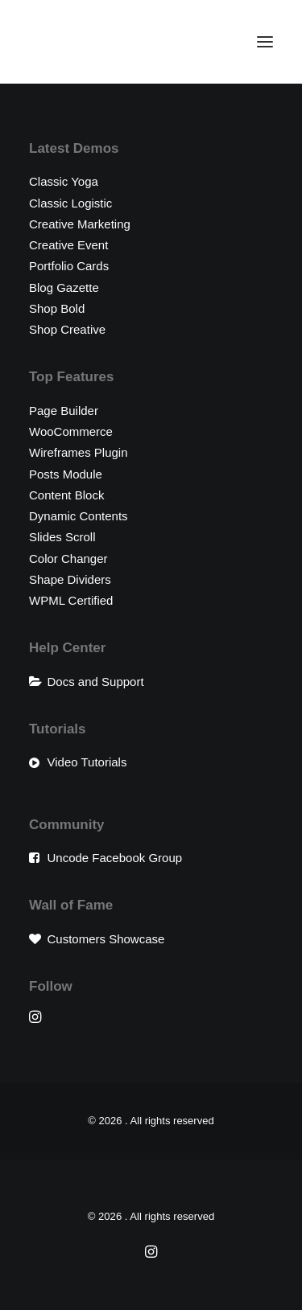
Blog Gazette (64, 287)
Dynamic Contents (78, 516)
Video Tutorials (87, 762)
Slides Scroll (62, 537)
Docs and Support (96, 681)
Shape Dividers (70, 579)
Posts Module (65, 474)
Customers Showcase (106, 939)
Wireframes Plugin (78, 452)
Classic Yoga (63, 181)
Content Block (66, 495)
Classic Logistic (70, 203)
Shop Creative (67, 329)
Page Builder (63, 410)
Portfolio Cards (69, 266)
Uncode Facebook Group (115, 857)
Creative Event (68, 245)
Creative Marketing (79, 224)
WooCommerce (71, 431)
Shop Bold (57, 308)
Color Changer (68, 558)
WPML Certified (71, 600)
